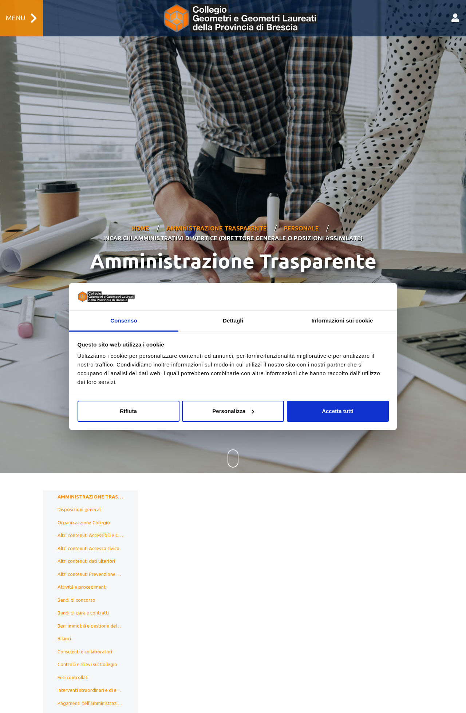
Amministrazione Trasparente (216, 219)
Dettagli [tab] (233, 320)
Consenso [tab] (123, 320)
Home (140, 219)
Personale (301, 219)
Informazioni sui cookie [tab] (342, 320)
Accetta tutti (338, 411)
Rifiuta (128, 411)
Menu (21, 18)
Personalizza (233, 411)
